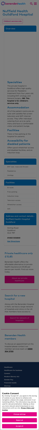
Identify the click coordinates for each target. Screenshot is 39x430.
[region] (19, 408)
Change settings (19, 414)
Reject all (19, 420)
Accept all (19, 426)
